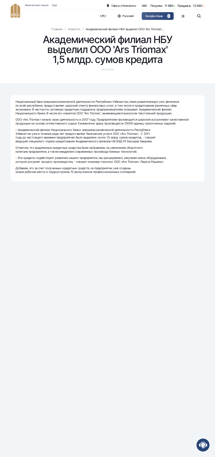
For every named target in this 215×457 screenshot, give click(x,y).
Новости (74, 29)
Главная (57, 29)
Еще (54, 5)
